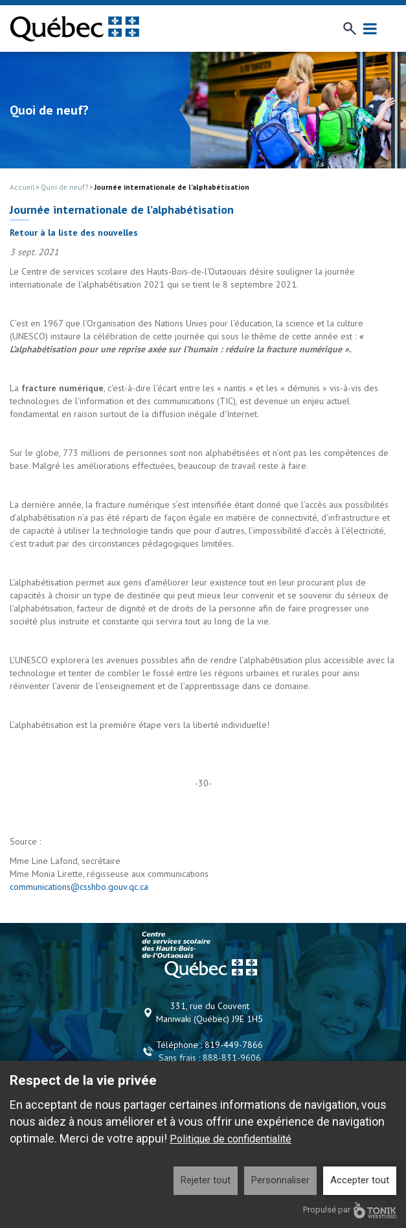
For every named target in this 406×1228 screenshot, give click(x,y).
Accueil (22, 187)
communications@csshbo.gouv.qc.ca (79, 887)
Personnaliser (280, 1180)
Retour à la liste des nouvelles (74, 232)
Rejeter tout (206, 1180)
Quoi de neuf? (64, 187)
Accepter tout (359, 1180)
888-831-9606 (232, 1057)
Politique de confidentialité (230, 1139)
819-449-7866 (234, 1045)
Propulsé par (349, 1210)
